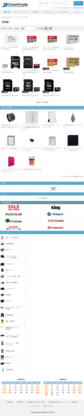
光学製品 (8, 295)
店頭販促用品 (9, 369)
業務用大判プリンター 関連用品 (12, 328)
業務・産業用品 (10, 321)
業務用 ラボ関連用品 (12, 282)
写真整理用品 (9, 243)
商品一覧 (7, 12)
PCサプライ (9, 250)
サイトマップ (35, 406)
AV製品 (8, 363)
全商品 (3, 17)
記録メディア (9, 357)
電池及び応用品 (10, 351)
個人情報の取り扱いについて (58, 402)
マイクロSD (23, 17)
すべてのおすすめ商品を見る (73, 176)
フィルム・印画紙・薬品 (13, 276)
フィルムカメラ (10, 288)
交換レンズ (9, 270)
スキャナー (9, 301)
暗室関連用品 (9, 315)
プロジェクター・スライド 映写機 (13, 308)
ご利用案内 (35, 12)
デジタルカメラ (10, 264)
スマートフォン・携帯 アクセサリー (12, 344)
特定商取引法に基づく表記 (36, 402)
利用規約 (74, 402)
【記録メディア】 (13, 17)
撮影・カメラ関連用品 (12, 237)
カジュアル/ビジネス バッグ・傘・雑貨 (12, 257)
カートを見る (63, 12)
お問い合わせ (49, 12)
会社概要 (9, 402)
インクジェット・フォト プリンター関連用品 (13, 336)
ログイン (77, 12)
